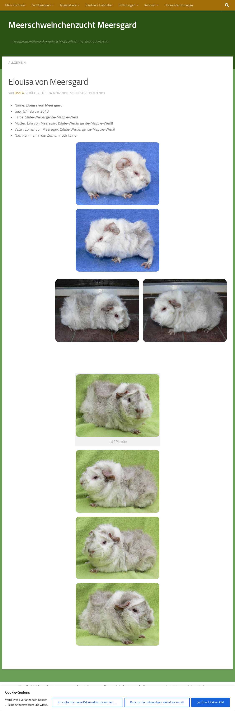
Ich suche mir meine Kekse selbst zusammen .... (87, 702)
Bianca (19, 93)
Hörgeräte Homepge (179, 5)
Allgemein (17, 63)
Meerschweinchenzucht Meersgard (72, 25)
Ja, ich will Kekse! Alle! (210, 702)
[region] (117, 698)
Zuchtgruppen (41, 5)
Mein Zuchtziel (15, 5)
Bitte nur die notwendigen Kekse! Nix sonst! (157, 702)
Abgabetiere (68, 5)
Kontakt (150, 5)
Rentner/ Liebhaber (99, 5)
